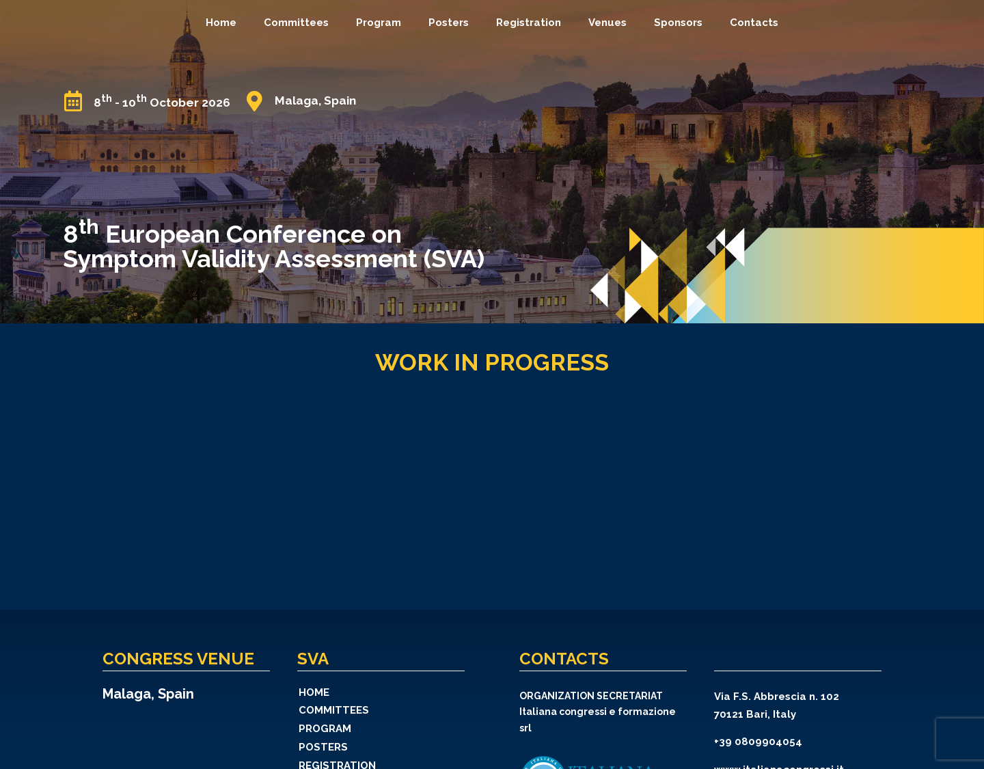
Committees (296, 22)
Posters (448, 22)
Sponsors (678, 22)
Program (378, 22)
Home (221, 22)
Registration (528, 22)
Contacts (754, 22)
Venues (607, 22)
